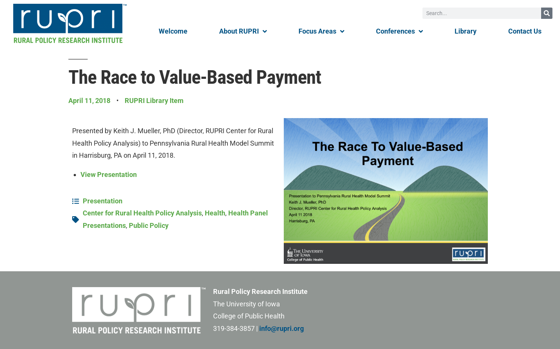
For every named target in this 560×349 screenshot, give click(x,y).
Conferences (399, 31)
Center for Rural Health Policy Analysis (142, 213)
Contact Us (524, 31)
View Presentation (108, 174)
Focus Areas (321, 31)
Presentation (102, 201)
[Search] (546, 13)
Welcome (173, 31)
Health (215, 213)
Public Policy (149, 225)
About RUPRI (243, 31)
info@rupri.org (281, 328)
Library (465, 31)
